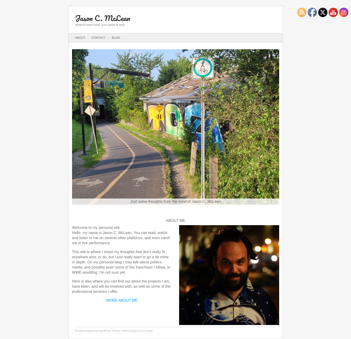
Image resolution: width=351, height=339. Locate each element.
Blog (116, 37)
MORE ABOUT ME (122, 300)
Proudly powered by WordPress (93, 330)
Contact (98, 37)
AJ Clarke (147, 330)
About (80, 37)
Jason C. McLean (102, 18)
